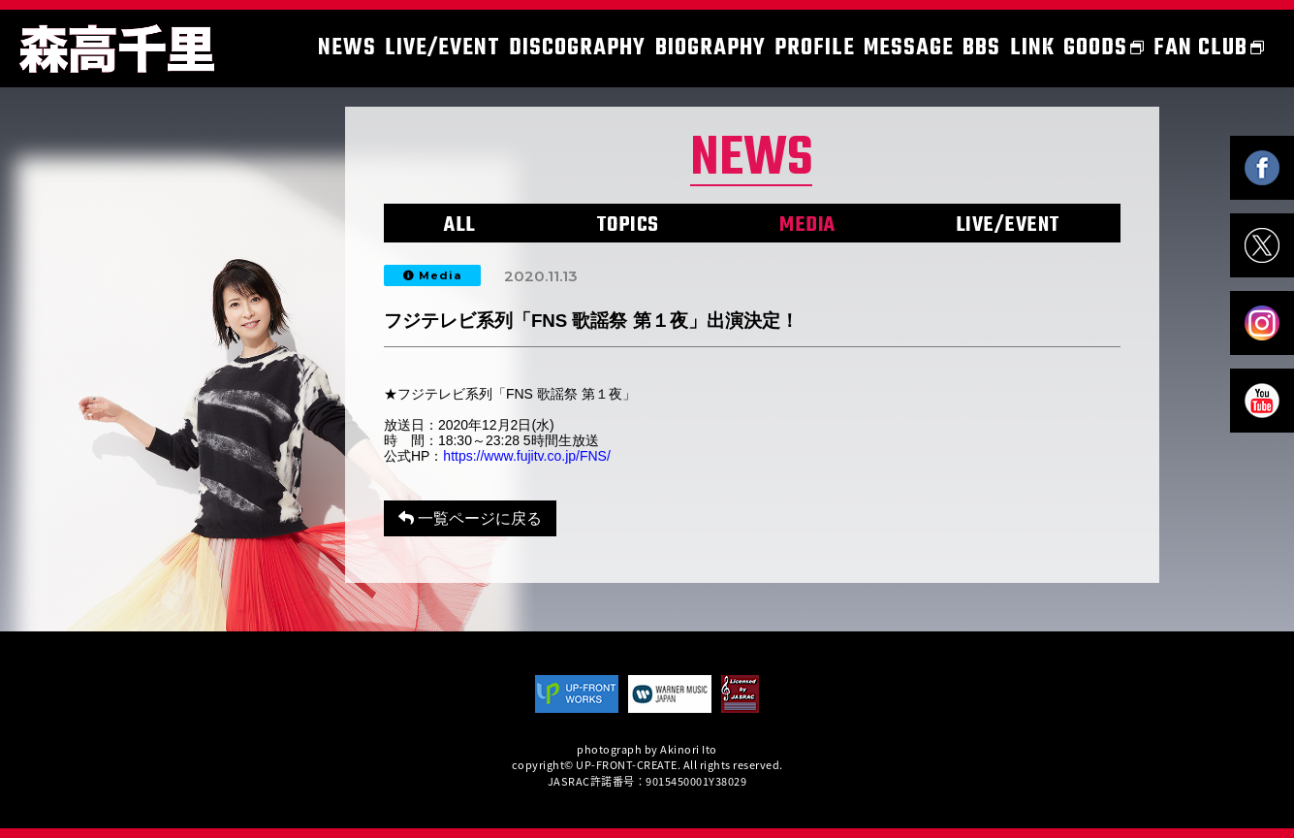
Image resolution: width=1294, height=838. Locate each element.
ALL (460, 225)
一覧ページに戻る (470, 518)
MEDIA (807, 225)
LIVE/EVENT (1008, 225)
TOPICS (627, 225)
